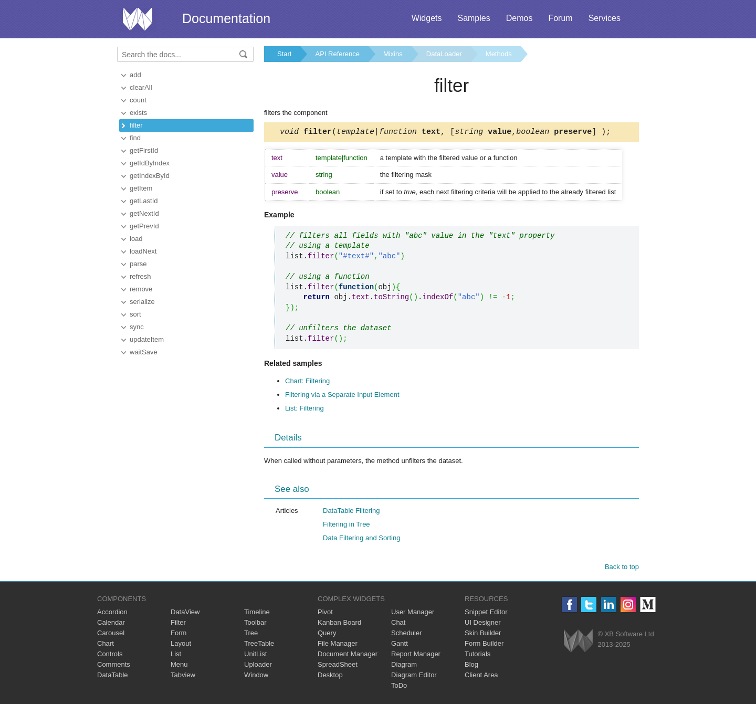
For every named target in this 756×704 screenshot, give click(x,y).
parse (138, 264)
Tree (251, 634)
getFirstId (144, 150)
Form (178, 634)
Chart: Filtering (307, 382)
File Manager (338, 645)
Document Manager (347, 655)
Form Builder (484, 645)
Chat (398, 624)
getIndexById (150, 176)
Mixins (393, 54)
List (176, 655)
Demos (519, 18)
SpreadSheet (338, 666)
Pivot (325, 613)
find (135, 138)
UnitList (255, 655)
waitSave (144, 352)
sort (135, 314)
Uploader (258, 666)
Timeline (257, 613)
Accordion (112, 613)
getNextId (144, 213)
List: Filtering (304, 410)
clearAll (141, 87)
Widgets (427, 18)
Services (605, 18)
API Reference (337, 54)
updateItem (147, 339)
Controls (109, 655)
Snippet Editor (486, 613)
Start (284, 54)
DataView (185, 613)
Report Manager (415, 655)
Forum (560, 18)
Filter (178, 624)
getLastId (144, 201)
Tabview (183, 676)
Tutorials (477, 655)
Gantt (399, 645)
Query (327, 634)
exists (138, 113)
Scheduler (406, 634)
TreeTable (259, 645)
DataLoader (444, 54)
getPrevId (144, 226)
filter (136, 125)
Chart (105, 645)
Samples (473, 18)
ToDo (399, 687)
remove (141, 289)
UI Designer (483, 624)
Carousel (110, 634)
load (136, 239)
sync (137, 327)
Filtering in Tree (346, 526)
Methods (499, 54)
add (135, 75)
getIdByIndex (150, 163)
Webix (578, 642)
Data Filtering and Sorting (361, 539)
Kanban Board (339, 624)
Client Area (481, 676)
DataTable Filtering (351, 512)
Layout (181, 645)
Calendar (111, 624)
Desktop (330, 676)
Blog (471, 666)
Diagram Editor (414, 676)
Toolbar (255, 624)
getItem (141, 188)
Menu (179, 666)
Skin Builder (483, 634)
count (138, 100)
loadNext (143, 251)
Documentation (226, 18)
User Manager (412, 613)
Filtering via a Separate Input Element (342, 396)
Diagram (404, 666)
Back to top (622, 568)
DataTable (112, 676)
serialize (142, 302)
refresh (140, 276)
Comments (113, 666)
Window (256, 676)
